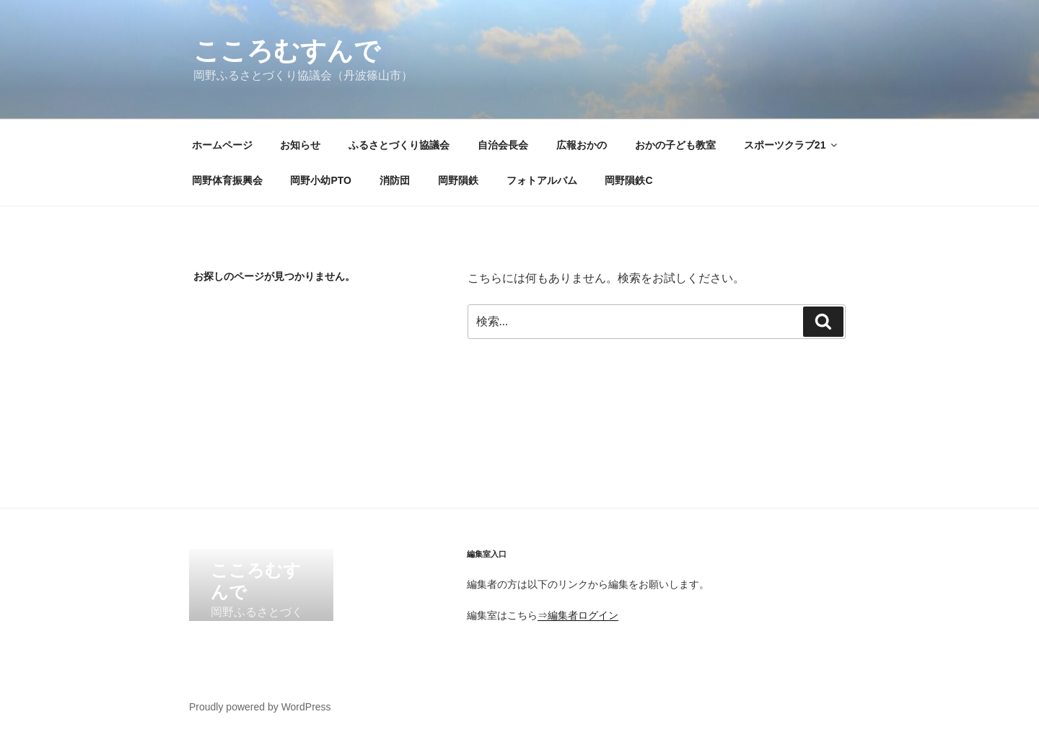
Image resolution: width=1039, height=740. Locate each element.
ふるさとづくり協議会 (399, 145)
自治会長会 (503, 145)
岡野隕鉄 (458, 180)
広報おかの (581, 145)
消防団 (395, 180)
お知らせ (300, 145)
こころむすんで (286, 51)
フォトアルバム (542, 180)
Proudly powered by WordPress (260, 707)
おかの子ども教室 (675, 145)
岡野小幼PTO (320, 180)
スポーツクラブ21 (792, 145)
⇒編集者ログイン (578, 615)
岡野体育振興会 (227, 180)
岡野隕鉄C (628, 180)
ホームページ (222, 145)
